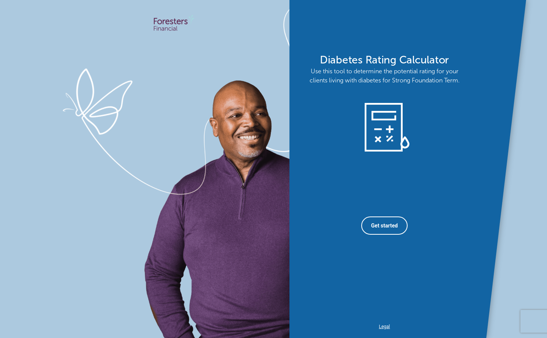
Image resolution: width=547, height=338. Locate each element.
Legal (384, 326)
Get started (384, 226)
